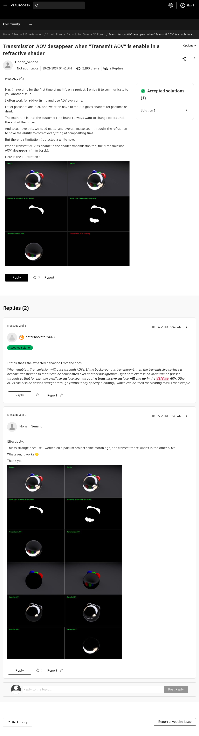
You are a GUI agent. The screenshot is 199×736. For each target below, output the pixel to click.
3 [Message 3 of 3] (20, 415)
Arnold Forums (56, 34)
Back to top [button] (20, 722)
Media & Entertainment (28, 34)
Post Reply (176, 689)
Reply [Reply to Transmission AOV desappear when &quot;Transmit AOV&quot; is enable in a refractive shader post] (16, 277)
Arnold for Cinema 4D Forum (87, 34)
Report (49, 277)
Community (11, 24)
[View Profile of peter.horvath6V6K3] (40, 337)
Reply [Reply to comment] (19, 395)
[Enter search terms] (59, 5)
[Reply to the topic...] (93, 689)
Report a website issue (175, 721)
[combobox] (59, 5)
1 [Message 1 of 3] (17, 79)
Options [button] (188, 45)
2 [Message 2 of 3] (20, 326)
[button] (194, 58)
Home (6, 34)
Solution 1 (148, 110)
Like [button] (34, 277)
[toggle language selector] (171, 5)
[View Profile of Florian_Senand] (26, 62)
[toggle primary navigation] (7, 5)
